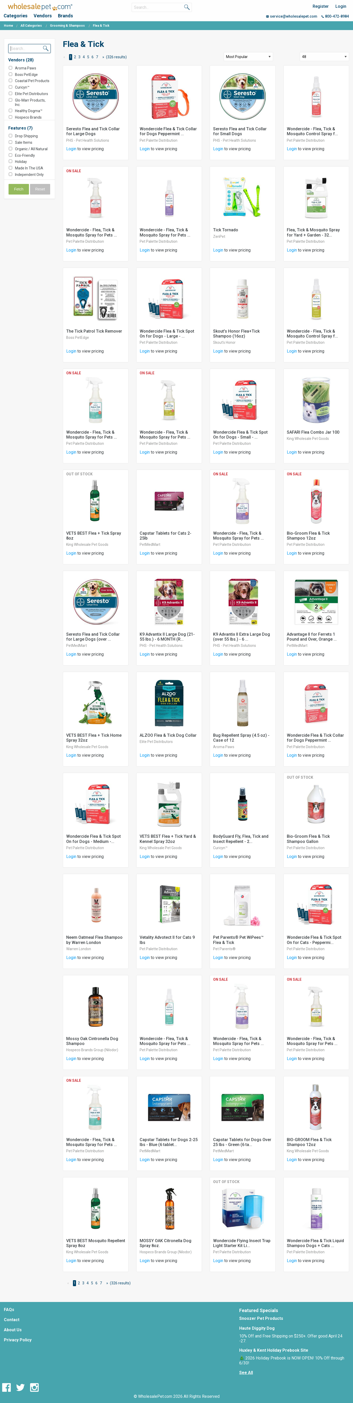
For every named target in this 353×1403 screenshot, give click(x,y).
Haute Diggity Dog (257, 1328)
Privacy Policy (18, 1339)
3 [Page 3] (79, 57)
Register (321, 6)
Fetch (19, 189)
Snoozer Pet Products (261, 1318)
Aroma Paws (25, 68)
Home (8, 25)
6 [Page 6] (93, 57)
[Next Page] (102, 57)
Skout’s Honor (224, 342)
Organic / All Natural (31, 149)
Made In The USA (29, 168)
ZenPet (219, 236)
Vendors (43, 15)
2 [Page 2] (75, 57)
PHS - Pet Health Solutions (87, 140)
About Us (13, 1329)
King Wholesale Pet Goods (308, 438)
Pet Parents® (224, 949)
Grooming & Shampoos (67, 25)
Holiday (21, 162)
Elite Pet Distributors (31, 94)
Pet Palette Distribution (158, 140)
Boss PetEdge (26, 75)
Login (340, 6)
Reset (40, 189)
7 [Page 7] (97, 57)
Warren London (78, 949)
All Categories (31, 25)
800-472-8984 (335, 16)
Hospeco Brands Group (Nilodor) (28, 119)
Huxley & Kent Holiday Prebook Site (273, 1350)
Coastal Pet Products (32, 81)
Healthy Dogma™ (28, 111)
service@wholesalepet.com (291, 16)
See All (246, 1372)
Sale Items (23, 142)
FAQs (9, 1309)
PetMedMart (150, 544)
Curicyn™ (22, 87)
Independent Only (29, 175)
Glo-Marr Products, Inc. (30, 102)
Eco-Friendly (25, 155)
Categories (15, 15)
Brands (65, 15)
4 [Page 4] (84, 57)
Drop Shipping (26, 136)
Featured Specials (258, 1310)
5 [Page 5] (88, 57)
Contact (11, 1319)
